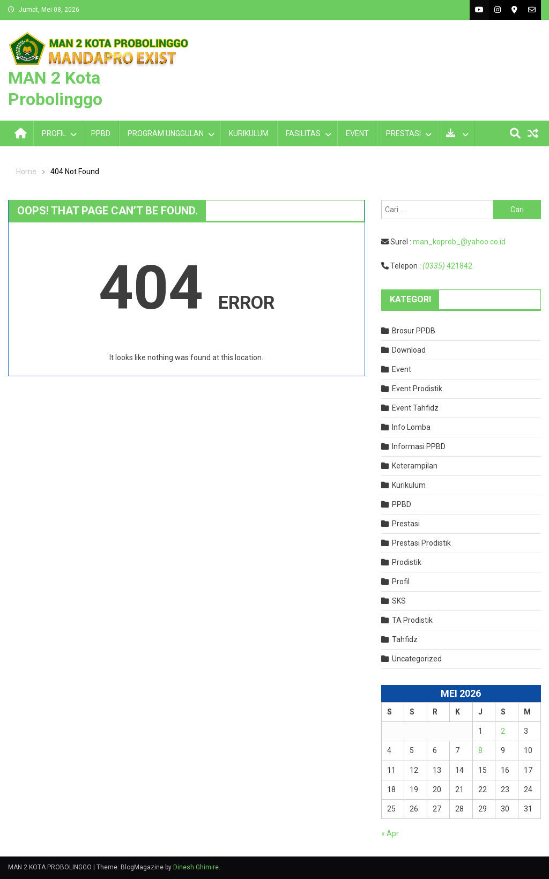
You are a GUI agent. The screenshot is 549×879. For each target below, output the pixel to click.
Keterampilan (414, 465)
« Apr (390, 833)
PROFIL (54, 133)
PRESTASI (403, 133)
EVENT (357, 133)
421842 (447, 266)
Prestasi (406, 523)
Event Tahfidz (415, 408)
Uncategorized (417, 658)
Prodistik (406, 562)
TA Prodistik (412, 620)
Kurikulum (409, 485)
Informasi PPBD (419, 446)
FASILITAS (303, 133)
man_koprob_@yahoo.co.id (459, 241)
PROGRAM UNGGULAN (166, 133)
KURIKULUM (249, 133)
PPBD (100, 133)
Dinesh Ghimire (196, 867)
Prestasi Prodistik (421, 543)
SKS (399, 601)
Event (401, 369)
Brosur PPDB (413, 330)
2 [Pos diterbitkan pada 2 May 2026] (503, 731)
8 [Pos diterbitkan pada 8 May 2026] (480, 750)
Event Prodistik (417, 388)
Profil (401, 581)
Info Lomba (411, 427)
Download (409, 350)
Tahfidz (405, 639)
